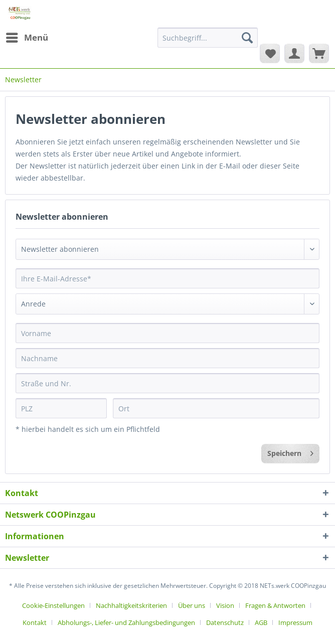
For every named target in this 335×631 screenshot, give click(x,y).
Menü (27, 36)
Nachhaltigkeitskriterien (131, 605)
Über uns (191, 605)
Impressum (295, 622)
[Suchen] (247, 38)
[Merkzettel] (270, 53)
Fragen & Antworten (275, 605)
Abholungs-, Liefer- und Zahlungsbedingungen (126, 622)
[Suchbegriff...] (207, 38)
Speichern (290, 451)
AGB (261, 622)
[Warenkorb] (319, 53)
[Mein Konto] (294, 53)
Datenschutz (225, 622)
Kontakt (35, 622)
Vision (225, 605)
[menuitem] (26, 38)
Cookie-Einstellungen (53, 605)
